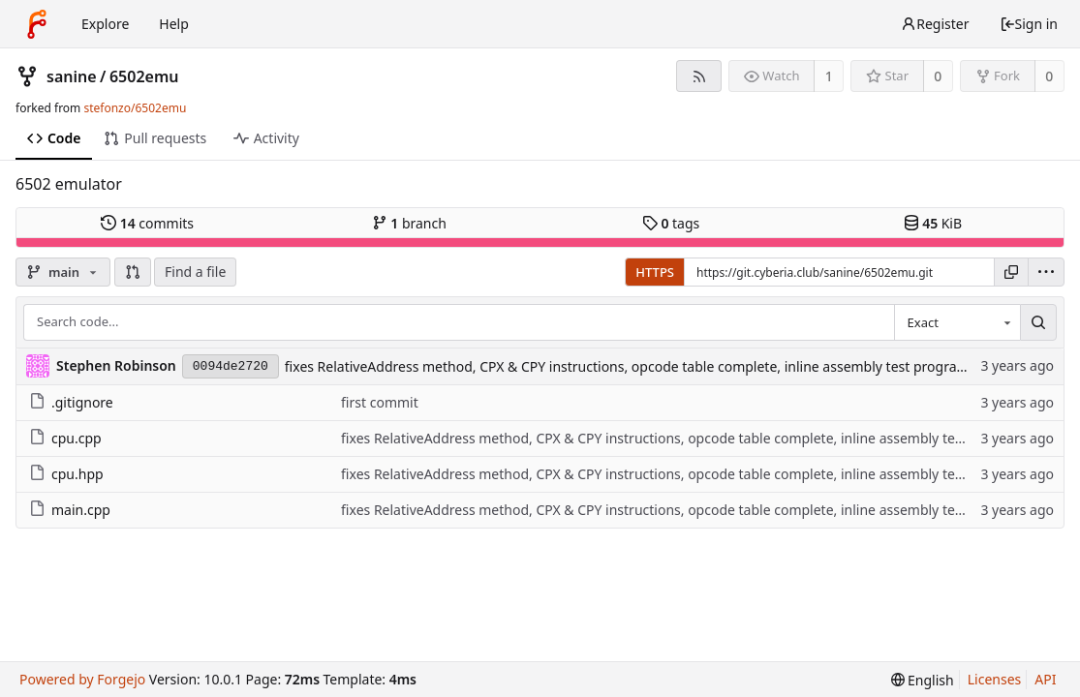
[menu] (1046, 272)
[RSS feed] (699, 76)
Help (174, 24)
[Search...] (1038, 322)
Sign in (1029, 24)
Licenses (995, 679)
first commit (379, 402)
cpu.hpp (66, 474)
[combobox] (957, 322)
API (1045, 679)
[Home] (37, 24)
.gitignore (71, 402)
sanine (71, 76)
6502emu (144, 76)
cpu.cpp (65, 438)
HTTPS (654, 272)
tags (670, 223)
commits (147, 223)
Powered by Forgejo (82, 679)
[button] (132, 272)
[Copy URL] (1011, 272)
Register (935, 24)
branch (409, 223)
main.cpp (69, 509)
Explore (105, 24)
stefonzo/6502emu (134, 108)
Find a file (195, 271)
